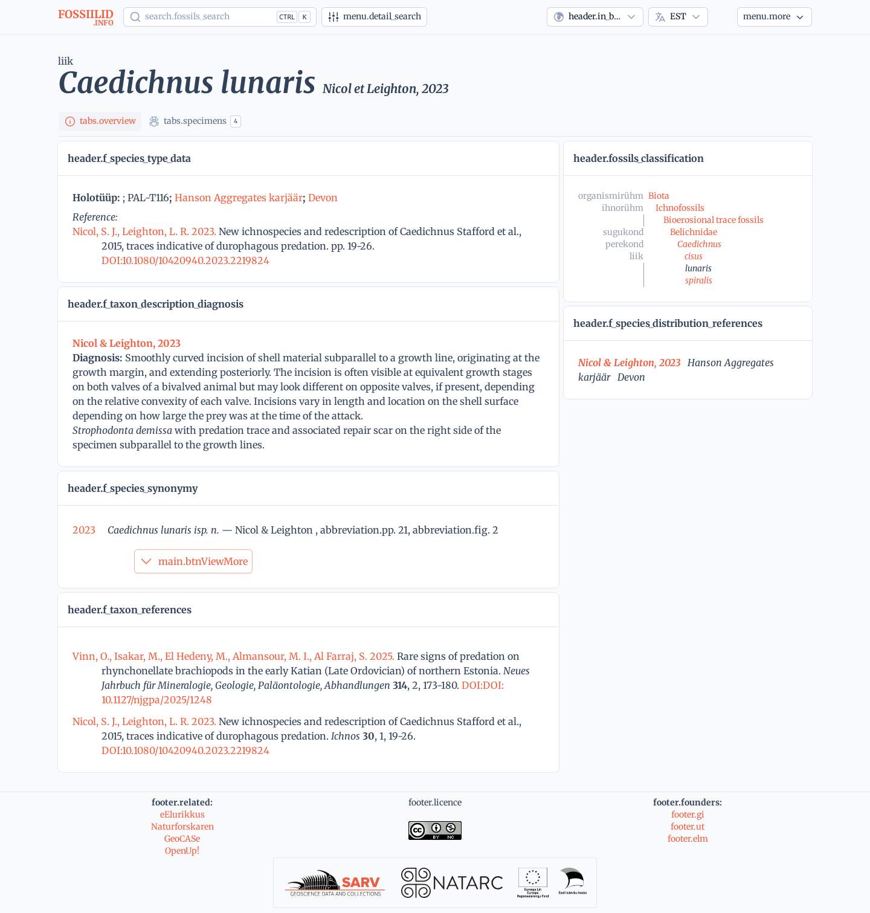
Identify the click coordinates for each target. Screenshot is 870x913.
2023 (83, 530)
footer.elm (688, 838)
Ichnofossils (680, 207)
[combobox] (595, 17)
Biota (658, 195)
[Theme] (722, 17)
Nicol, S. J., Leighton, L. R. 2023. (145, 231)
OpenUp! (182, 850)
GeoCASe (182, 838)
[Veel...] (774, 17)
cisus (694, 256)
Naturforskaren (182, 826)
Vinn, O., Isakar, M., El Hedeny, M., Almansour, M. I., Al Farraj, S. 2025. (234, 656)
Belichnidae (693, 232)
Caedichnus (699, 244)
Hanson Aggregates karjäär (239, 198)
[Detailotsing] (374, 17)
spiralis (698, 280)
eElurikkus (182, 814)
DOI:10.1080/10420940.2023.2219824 (185, 260)
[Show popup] (220, 17)
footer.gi (687, 814)
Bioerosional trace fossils (713, 220)
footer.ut (687, 826)
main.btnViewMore (193, 561)
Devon (323, 198)
